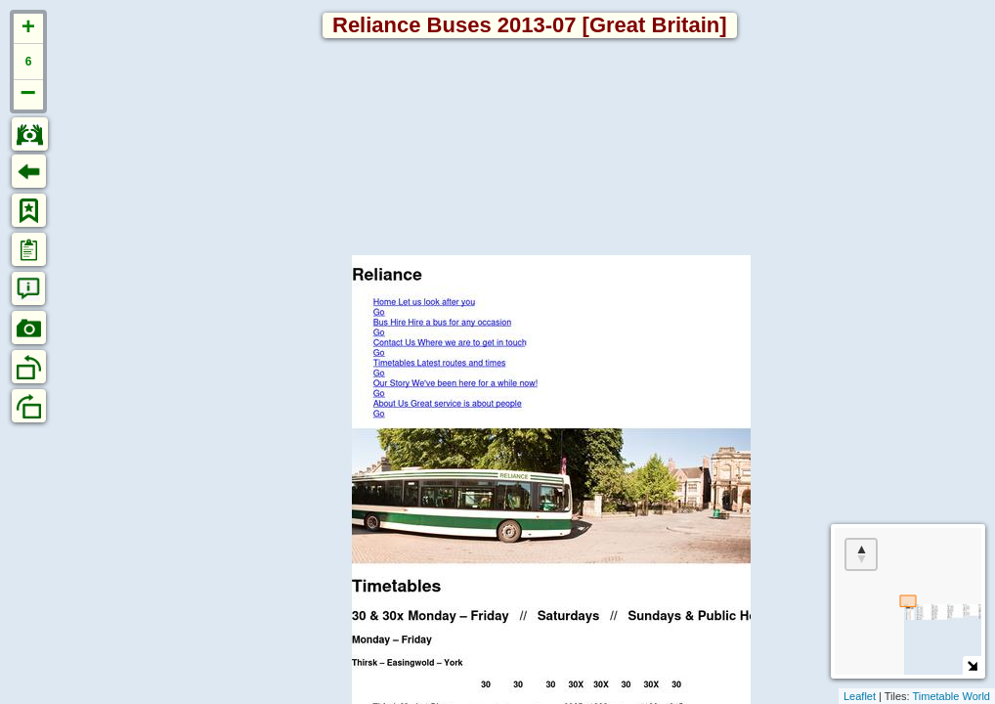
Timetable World (951, 696)
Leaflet (860, 696)
